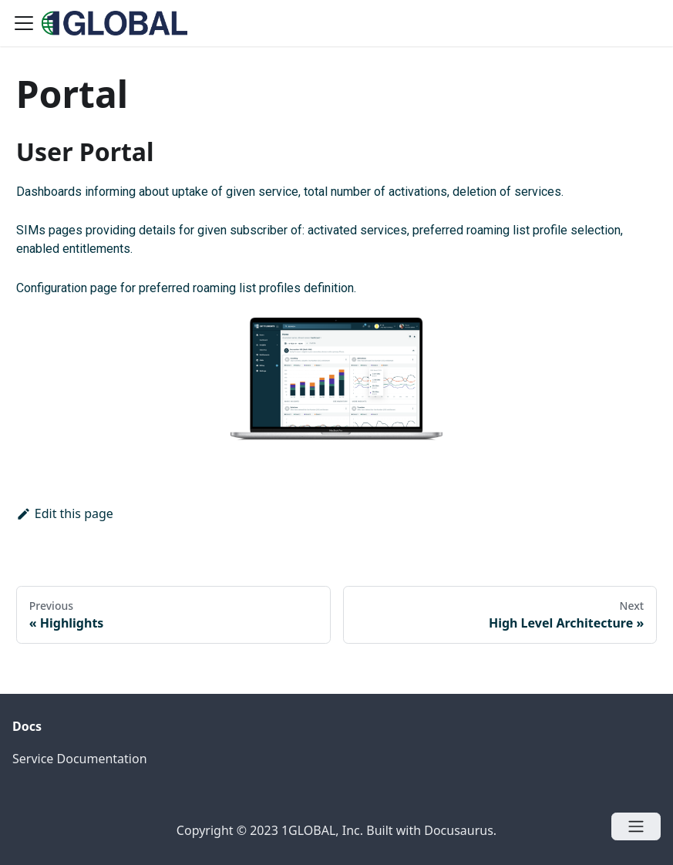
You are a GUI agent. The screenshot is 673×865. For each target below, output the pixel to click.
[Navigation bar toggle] (23, 23)
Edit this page (64, 513)
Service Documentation (79, 758)
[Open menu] (636, 826)
